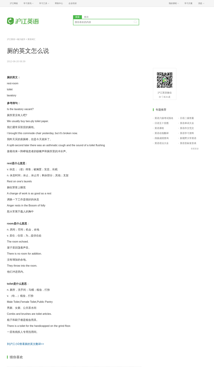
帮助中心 (59, 3)
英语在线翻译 (162, 133)
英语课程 (159, 128)
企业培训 (73, 3)
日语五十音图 (162, 123)
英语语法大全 (162, 143)
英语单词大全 (187, 123)
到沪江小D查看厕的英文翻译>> (25, 344)
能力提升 (21, 39)
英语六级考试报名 (164, 118)
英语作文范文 (187, 128)
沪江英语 (11, 39)
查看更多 (195, 149)
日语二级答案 (187, 118)
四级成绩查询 (162, 138)
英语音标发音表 (188, 143)
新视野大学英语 (188, 138)
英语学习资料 (187, 133)
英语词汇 (32, 39)
